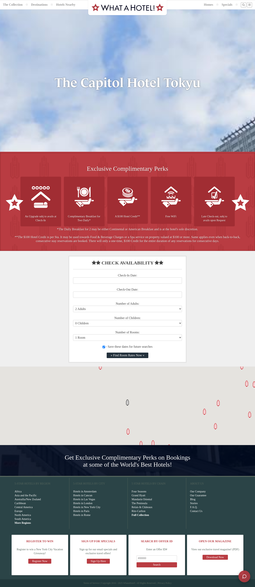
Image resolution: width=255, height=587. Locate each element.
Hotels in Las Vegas (84, 499)
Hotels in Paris (81, 511)
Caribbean (20, 503)
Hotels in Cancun (82, 495)
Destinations (39, 4)
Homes (208, 4)
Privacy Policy (165, 583)
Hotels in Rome (82, 515)
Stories (194, 503)
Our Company (198, 491)
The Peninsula (139, 503)
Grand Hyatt (138, 495)
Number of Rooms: (127, 332)
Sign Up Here (98, 561)
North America (23, 515)
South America (23, 519)
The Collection (13, 4)
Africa (18, 491)
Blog (192, 499)
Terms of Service (91, 583)
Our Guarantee (198, 495)
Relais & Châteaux (142, 507)
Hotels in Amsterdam (85, 491)
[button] (127, 402)
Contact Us (196, 511)
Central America (24, 507)
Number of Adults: (127, 303)
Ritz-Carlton (138, 511)
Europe (18, 511)
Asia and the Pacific (26, 495)
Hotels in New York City (87, 507)
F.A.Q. (193, 507)
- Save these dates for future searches (127, 346)
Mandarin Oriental (142, 499)
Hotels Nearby (65, 4)
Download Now (215, 557)
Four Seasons (139, 491)
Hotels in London (83, 503)
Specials (227, 4)
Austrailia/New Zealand (28, 499)
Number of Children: (127, 318)
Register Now (39, 561)
